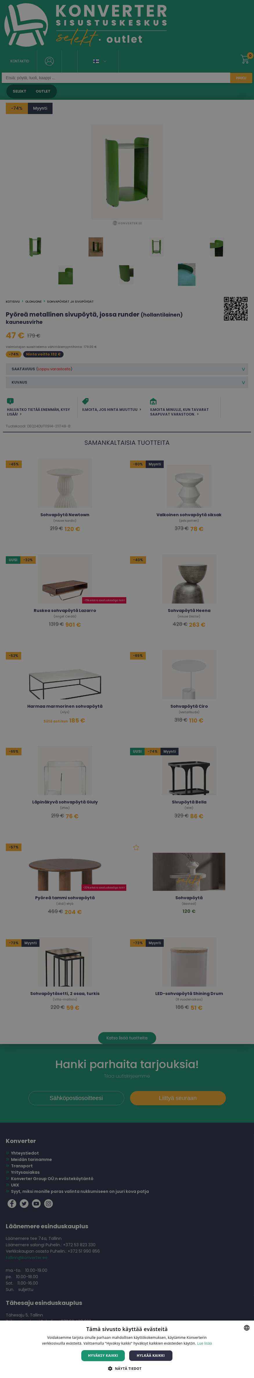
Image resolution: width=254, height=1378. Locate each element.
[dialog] (127, 689)
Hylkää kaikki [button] (151, 1355)
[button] (126, 1368)
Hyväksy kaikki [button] (103, 1355)
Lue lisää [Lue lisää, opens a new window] (204, 1343)
